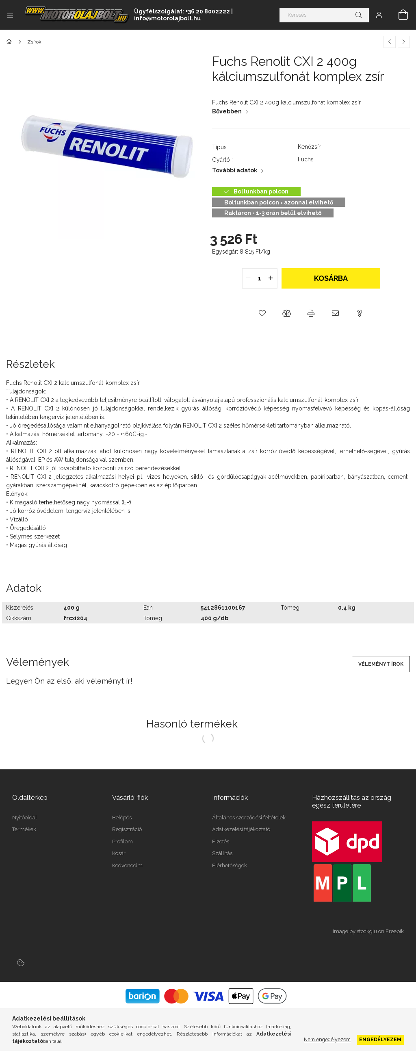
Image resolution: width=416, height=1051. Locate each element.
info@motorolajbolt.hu (167, 18)
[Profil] (379, 15)
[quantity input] (260, 278)
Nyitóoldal (24, 817)
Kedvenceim (127, 865)
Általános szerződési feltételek (249, 817)
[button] (262, 313)
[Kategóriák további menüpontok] (10, 15)
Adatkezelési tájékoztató (241, 829)
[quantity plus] (271, 278)
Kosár (119, 853)
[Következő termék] (404, 42)
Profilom (122, 841)
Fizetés (220, 841)
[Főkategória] (10, 42)
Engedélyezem (380, 1039)
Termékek (24, 829)
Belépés (122, 817)
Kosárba (331, 278)
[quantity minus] (249, 278)
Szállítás (222, 853)
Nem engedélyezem (327, 1039)
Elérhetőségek (229, 865)
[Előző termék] (390, 42)
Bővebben (227, 111)
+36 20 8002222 (207, 11)
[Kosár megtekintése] (398, 15)
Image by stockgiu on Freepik (368, 931)
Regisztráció (127, 829)
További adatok (234, 170)
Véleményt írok (380, 664)
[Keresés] (324, 15)
